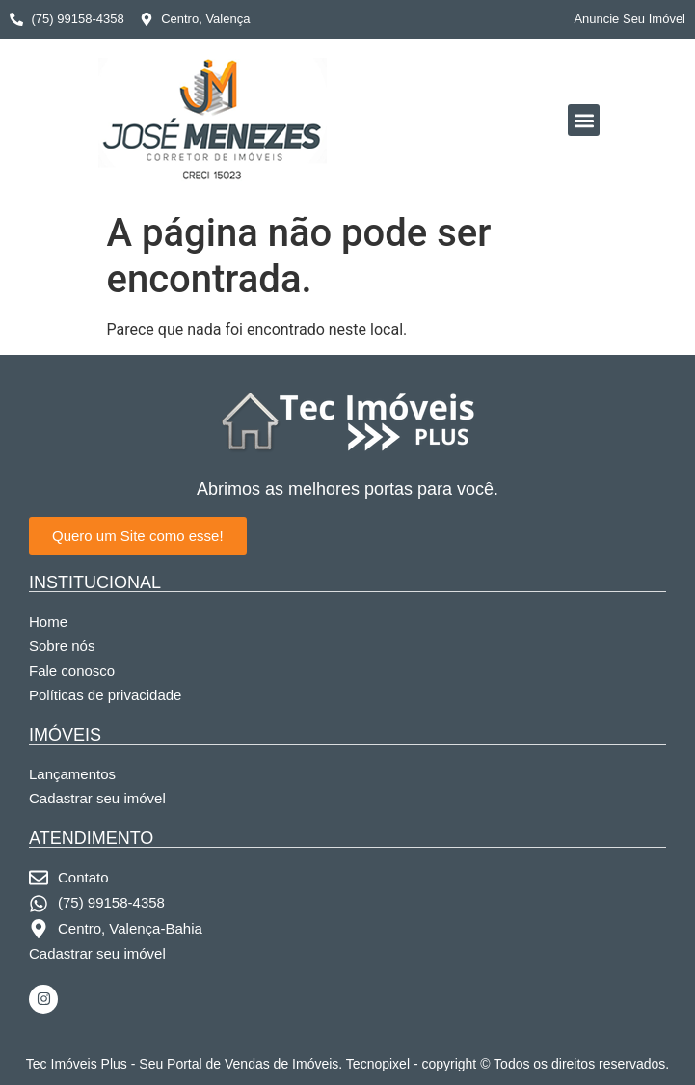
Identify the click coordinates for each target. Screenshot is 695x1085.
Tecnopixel (378, 1063)
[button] (584, 120)
